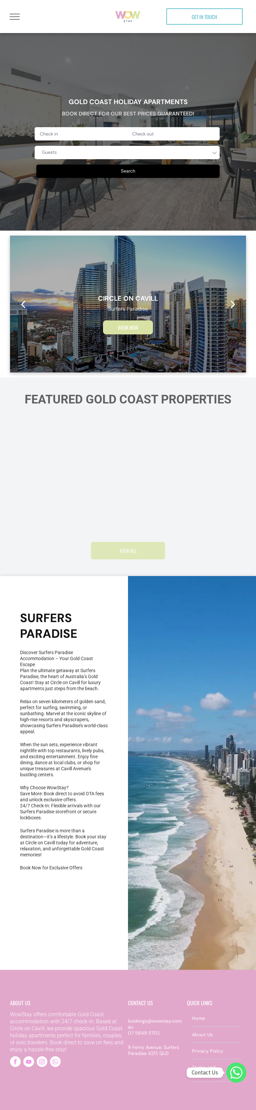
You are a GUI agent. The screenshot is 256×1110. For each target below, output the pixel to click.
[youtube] (28, 1062)
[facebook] (15, 1062)
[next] (233, 304)
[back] (23, 304)
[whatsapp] (55, 1062)
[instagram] (42, 1062)
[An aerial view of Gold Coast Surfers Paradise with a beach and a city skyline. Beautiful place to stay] (35, 907)
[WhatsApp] (236, 1073)
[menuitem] (216, 1018)
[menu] (14, 16)
